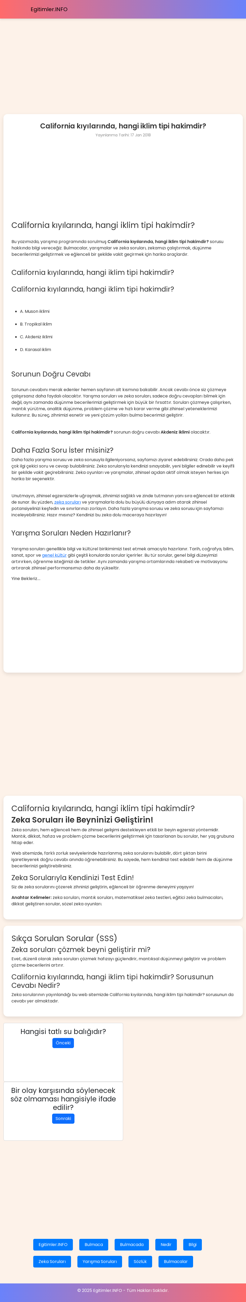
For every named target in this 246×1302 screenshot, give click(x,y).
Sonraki (63, 1118)
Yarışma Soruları (100, 1261)
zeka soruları (67, 502)
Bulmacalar (176, 1261)
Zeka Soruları (52, 1261)
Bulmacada (132, 1245)
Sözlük (140, 1261)
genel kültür (54, 555)
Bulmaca (94, 1245)
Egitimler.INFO (49, 9)
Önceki (63, 1043)
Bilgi (193, 1245)
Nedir (166, 1245)
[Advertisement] (123, 56)
